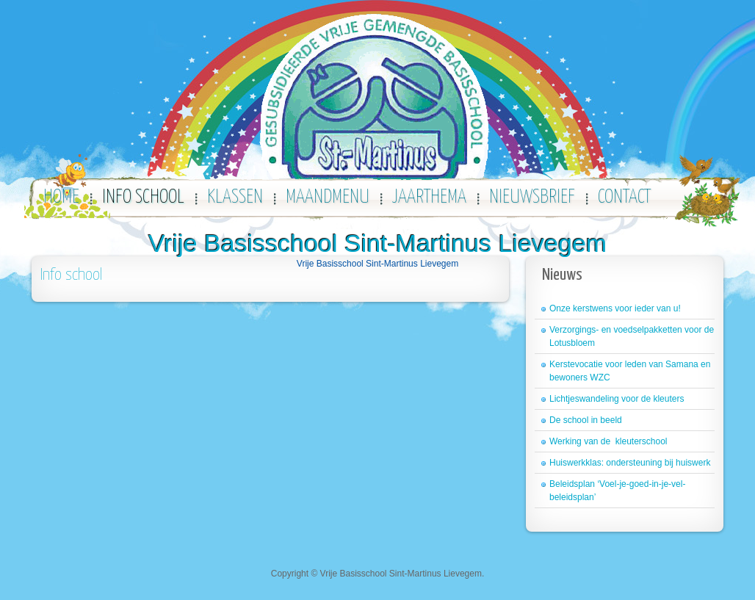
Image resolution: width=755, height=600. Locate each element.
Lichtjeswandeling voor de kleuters (616, 399)
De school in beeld (585, 420)
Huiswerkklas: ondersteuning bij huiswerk (629, 463)
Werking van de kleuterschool (608, 441)
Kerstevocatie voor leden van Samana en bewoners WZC (629, 371)
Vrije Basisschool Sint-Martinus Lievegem (377, 243)
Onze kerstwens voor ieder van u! (615, 308)
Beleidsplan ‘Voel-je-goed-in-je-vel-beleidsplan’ (617, 490)
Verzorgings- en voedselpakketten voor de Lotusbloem (631, 336)
